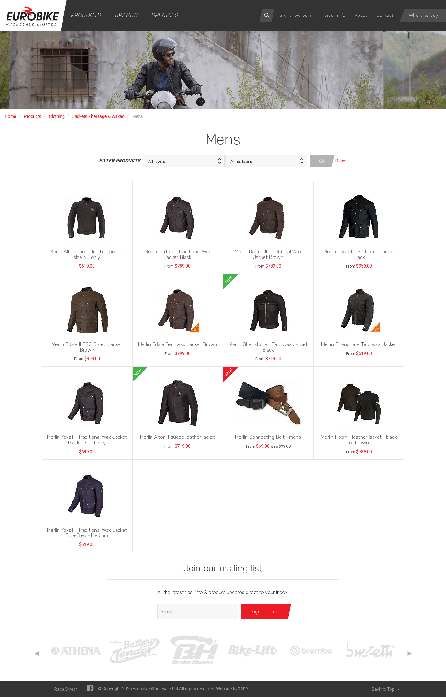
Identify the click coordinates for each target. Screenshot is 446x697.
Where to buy (423, 15)
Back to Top (386, 689)
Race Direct (65, 689)
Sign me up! (265, 612)
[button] (184, 161)
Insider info (333, 15)
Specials (164, 15)
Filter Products (119, 160)
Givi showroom (295, 15)
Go (322, 161)
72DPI (243, 689)
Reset (341, 160)
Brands (126, 15)
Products (86, 15)
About (361, 15)
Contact (385, 15)
